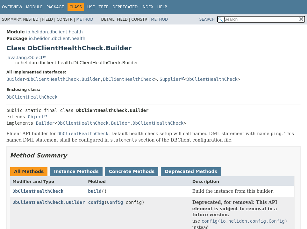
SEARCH (207, 19)
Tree (104, 7)
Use (91, 7)
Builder (15, 79)
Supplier (170, 79)
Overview (12, 7)
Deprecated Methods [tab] (191, 171)
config (96, 202)
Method (84, 19)
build (95, 191)
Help (162, 7)
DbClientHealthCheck (128, 79)
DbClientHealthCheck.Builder (64, 79)
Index (147, 7)
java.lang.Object (24, 57)
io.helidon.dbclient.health (54, 31)
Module (34, 7)
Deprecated (125, 7)
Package (55, 7)
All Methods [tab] (29, 171)
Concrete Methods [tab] (132, 171)
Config (115, 202)
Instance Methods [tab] (76, 171)
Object (36, 116)
